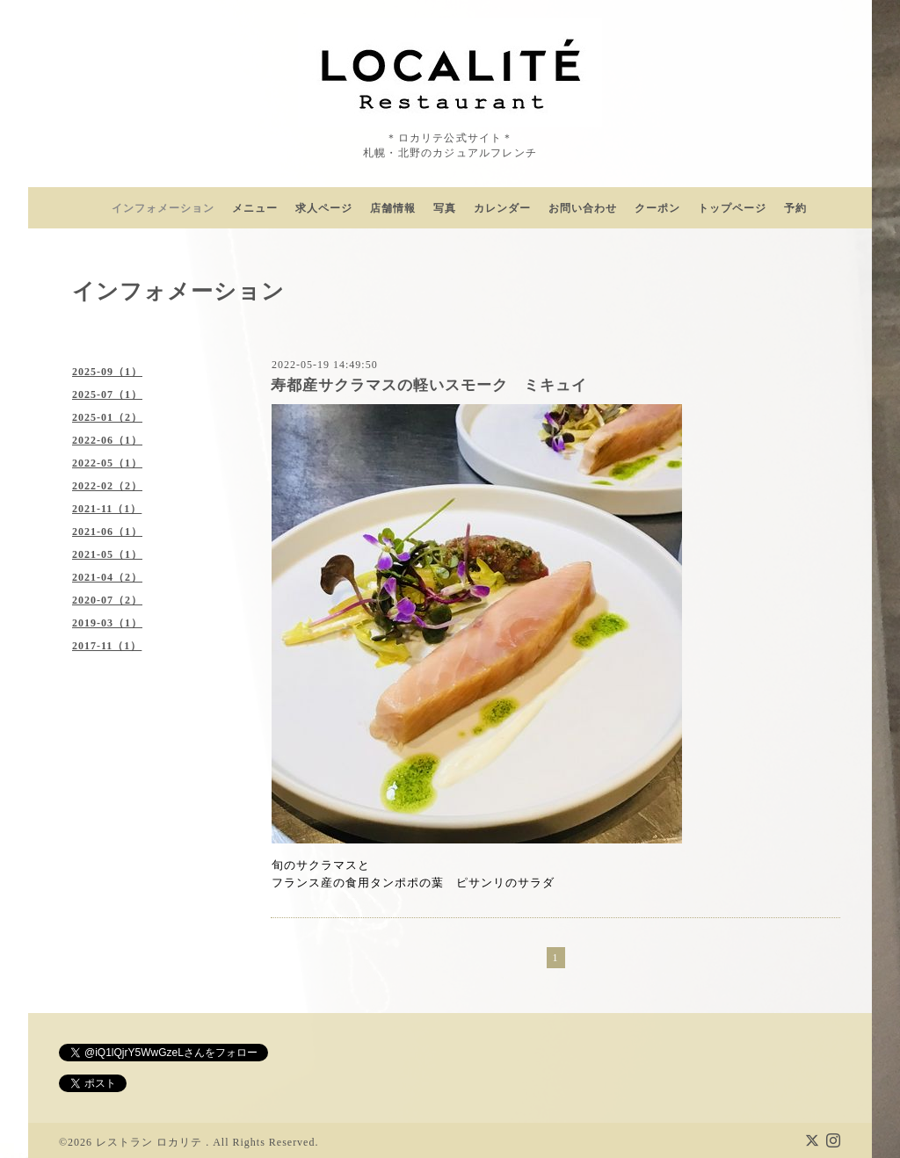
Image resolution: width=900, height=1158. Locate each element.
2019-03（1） (107, 623)
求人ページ (323, 208)
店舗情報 (393, 208)
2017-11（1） (107, 646)
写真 (444, 208)
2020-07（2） (107, 600)
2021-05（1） (107, 554)
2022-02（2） (107, 486)
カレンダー (502, 208)
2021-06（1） (107, 531)
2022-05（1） (107, 463)
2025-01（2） (107, 417)
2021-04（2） (107, 577)
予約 (795, 208)
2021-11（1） (107, 509)
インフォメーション (163, 208)
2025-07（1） (107, 394)
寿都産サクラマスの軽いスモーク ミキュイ (429, 385)
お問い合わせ (582, 208)
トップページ (732, 208)
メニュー (255, 208)
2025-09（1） (107, 371)
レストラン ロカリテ (151, 1142)
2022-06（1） (107, 440)
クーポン (657, 208)
